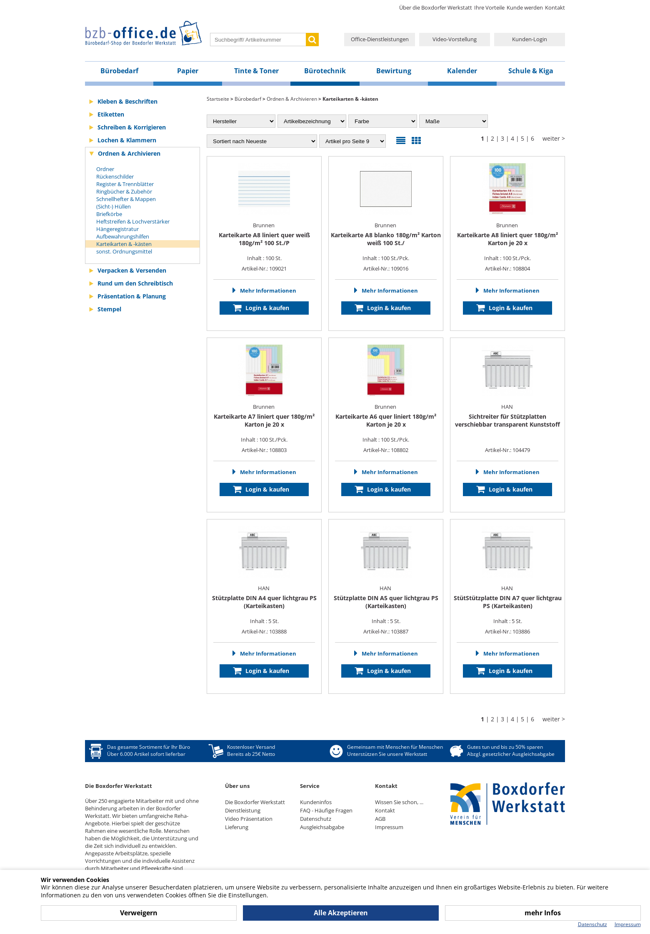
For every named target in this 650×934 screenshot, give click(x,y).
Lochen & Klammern (127, 140)
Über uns (237, 786)
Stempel (109, 309)
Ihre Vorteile (489, 7)
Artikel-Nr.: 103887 (385, 631)
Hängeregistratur (117, 229)
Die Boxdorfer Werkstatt (255, 802)
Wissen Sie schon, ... (399, 802)
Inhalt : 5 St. (264, 609)
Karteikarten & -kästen (124, 244)
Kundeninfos (316, 802)
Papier (187, 70)
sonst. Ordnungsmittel (124, 251)
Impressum (389, 827)
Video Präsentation (248, 818)
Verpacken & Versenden (132, 270)
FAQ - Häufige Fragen (326, 810)
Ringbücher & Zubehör (124, 191)
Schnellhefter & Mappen (126, 199)
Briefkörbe (109, 214)
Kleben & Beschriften (128, 101)
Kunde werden (525, 7)
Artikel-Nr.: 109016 (385, 268)
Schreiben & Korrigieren (132, 127)
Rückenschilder (115, 176)
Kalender (462, 70)
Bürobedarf (119, 70)
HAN (507, 406)
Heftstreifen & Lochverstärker (133, 221)
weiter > (553, 138)
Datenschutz (315, 818)
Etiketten (111, 114)
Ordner (105, 169)
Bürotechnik (325, 70)
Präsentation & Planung (132, 296)
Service (310, 786)
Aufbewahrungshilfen (122, 236)
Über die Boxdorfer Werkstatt (435, 7)
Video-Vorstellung (454, 39)
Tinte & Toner (256, 70)
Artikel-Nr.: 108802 (385, 450)
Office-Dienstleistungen (380, 39)
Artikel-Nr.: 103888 (264, 631)
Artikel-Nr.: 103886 (507, 631)
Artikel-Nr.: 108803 (264, 450)
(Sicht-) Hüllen (113, 206)
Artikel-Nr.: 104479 (507, 450)
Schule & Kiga (530, 70)
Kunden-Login (529, 39)
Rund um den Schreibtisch (135, 283)
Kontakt (555, 7)
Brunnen (264, 225)
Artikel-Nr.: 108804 (507, 268)
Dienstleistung (242, 810)
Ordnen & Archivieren (129, 153)
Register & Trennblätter (125, 184)
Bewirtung (393, 70)
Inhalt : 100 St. (264, 246)
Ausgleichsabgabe (322, 827)
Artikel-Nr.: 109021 (264, 268)
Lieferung (236, 827)
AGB (380, 818)
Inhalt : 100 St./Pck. (386, 246)
